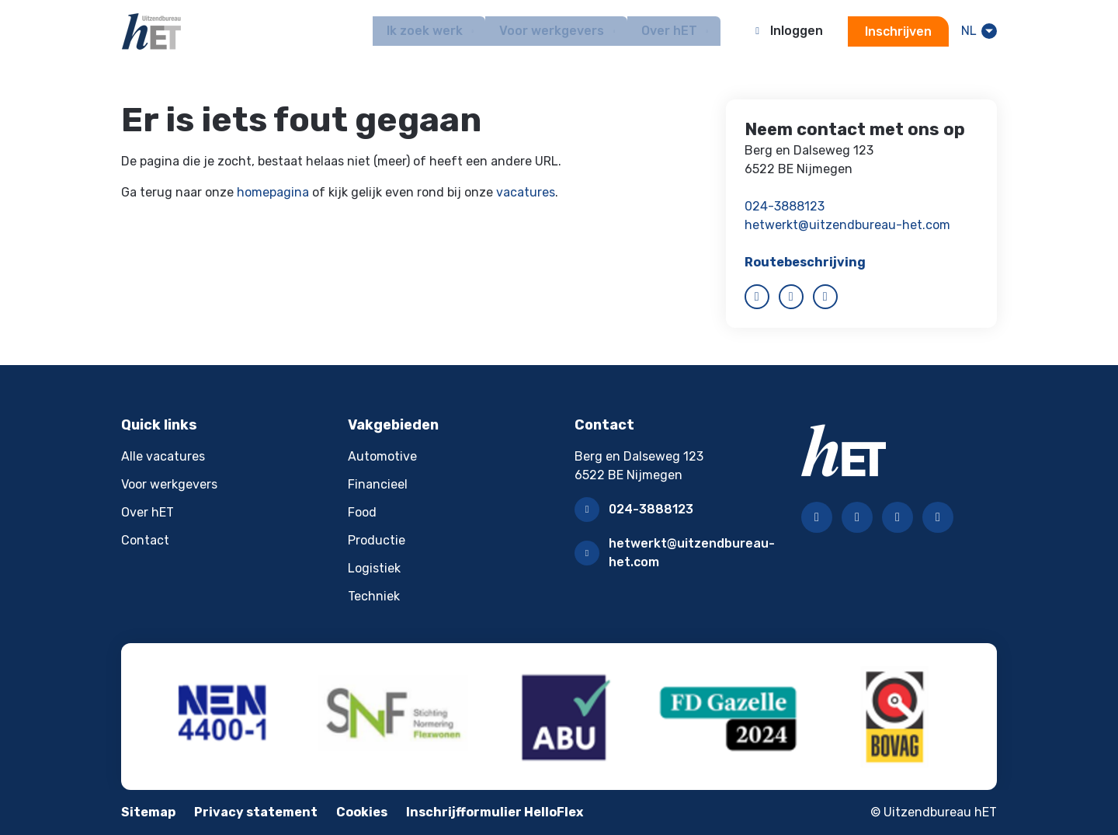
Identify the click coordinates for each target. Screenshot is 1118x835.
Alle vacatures (163, 456)
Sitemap (148, 812)
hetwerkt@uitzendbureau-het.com (847, 224)
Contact (145, 540)
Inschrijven (896, 31)
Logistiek (374, 568)
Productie (376, 540)
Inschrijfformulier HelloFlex (494, 812)
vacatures (525, 192)
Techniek (374, 596)
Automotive (382, 456)
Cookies (361, 812)
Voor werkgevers (169, 484)
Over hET (147, 512)
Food (362, 512)
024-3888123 (785, 206)
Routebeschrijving (805, 262)
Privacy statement (256, 812)
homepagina (273, 192)
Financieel (378, 484)
